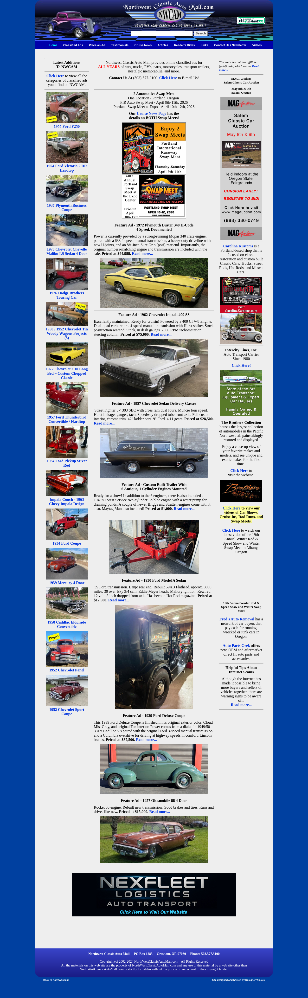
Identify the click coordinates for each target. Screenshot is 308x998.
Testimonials (119, 45)
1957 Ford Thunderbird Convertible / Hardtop (66, 419)
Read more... (142, 253)
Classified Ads (73, 45)
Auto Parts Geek (236, 646)
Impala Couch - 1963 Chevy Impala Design (66, 501)
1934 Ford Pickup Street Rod (67, 463)
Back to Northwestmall (56, 980)
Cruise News (143, 45)
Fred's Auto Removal (236, 619)
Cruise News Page (152, 113)
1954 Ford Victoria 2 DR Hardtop (66, 168)
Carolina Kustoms (238, 246)
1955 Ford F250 (67, 126)
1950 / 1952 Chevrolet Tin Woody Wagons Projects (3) (67, 333)
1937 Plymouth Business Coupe (67, 207)
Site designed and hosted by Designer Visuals (238, 980)
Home (53, 45)
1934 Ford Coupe (66, 543)
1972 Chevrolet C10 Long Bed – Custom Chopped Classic (67, 373)
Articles (163, 45)
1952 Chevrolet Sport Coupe (66, 712)
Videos (257, 45)
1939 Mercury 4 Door (66, 583)
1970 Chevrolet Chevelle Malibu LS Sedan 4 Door (66, 251)
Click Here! (241, 365)
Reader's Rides (184, 45)
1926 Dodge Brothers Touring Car (67, 295)
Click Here (55, 76)
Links (204, 45)
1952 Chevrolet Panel (66, 670)
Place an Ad (97, 45)
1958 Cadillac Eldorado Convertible (66, 624)
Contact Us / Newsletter (230, 45)
